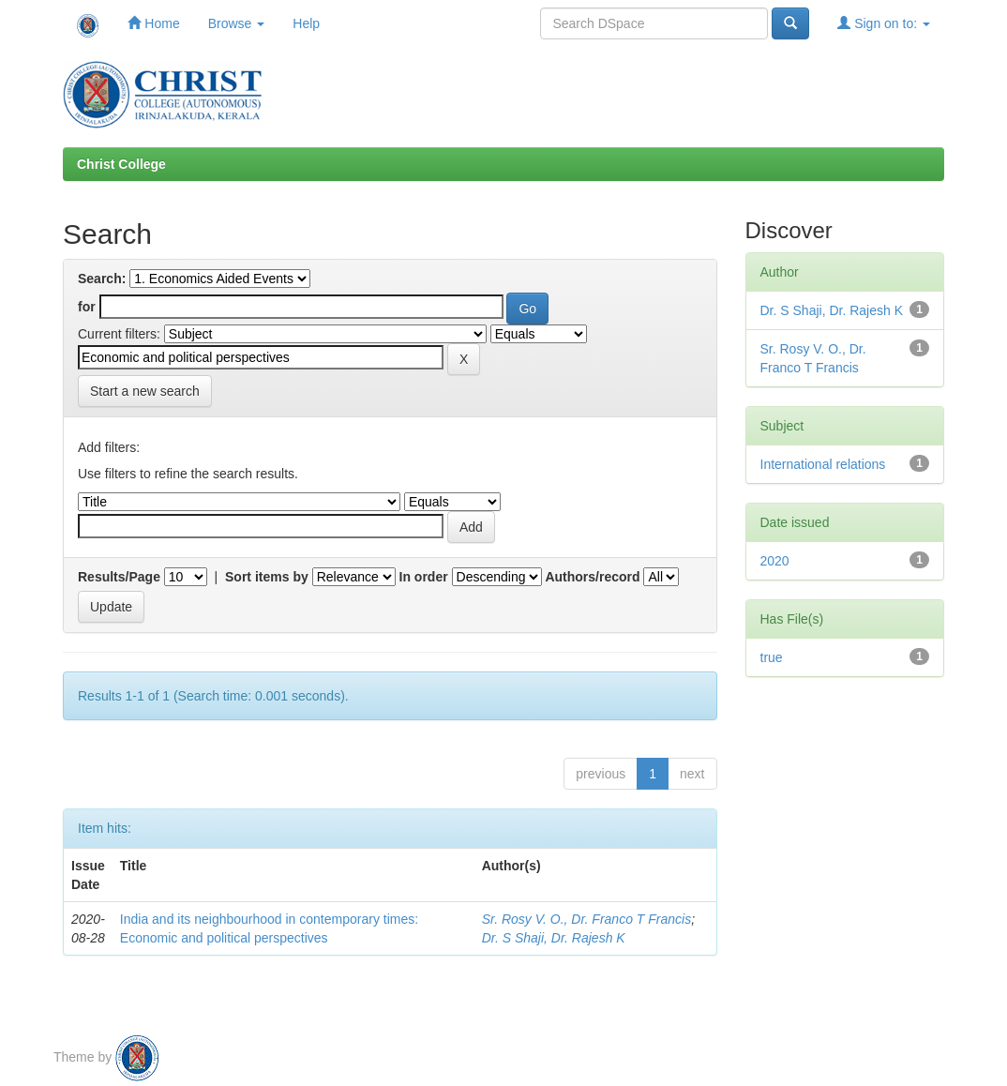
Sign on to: (883, 23)
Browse (236, 23)
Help (306, 23)
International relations (823, 464)
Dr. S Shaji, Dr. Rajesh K (553, 937)
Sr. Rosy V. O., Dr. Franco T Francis (587, 919)
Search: (102, 278)
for (87, 306)
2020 (774, 560)
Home (153, 23)
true (771, 657)
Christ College (121, 164)
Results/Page (119, 576)
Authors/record (592, 576)
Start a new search (145, 391)
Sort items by (266, 576)
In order (423, 576)
